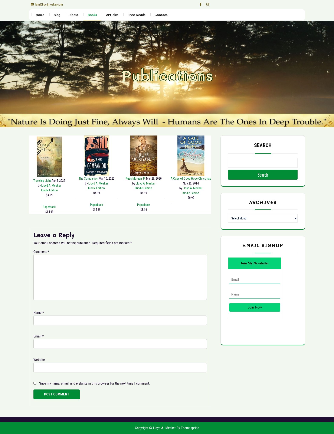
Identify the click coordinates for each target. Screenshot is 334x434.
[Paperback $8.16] (143, 205)
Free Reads (136, 15)
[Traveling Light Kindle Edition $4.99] (49, 157)
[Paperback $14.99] (49, 207)
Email (38, 336)
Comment (41, 251)
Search (263, 145)
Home (40, 15)
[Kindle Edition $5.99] (143, 188)
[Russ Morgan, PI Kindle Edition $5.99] (143, 156)
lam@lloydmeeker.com (46, 4)
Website (39, 360)
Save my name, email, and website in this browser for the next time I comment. (94, 383)
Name (38, 312)
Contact (161, 15)
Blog (57, 15)
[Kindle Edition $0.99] (191, 193)
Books (92, 15)
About (74, 15)
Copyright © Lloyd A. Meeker (155, 428)
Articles (112, 15)
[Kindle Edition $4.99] (49, 190)
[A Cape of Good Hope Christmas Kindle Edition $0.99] (191, 156)
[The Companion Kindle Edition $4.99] (96, 156)
